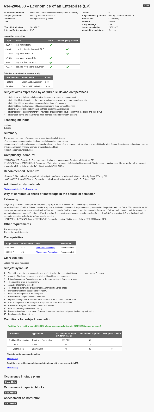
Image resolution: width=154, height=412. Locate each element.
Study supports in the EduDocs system (20, 189)
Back (146, 5)
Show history (12, 359)
